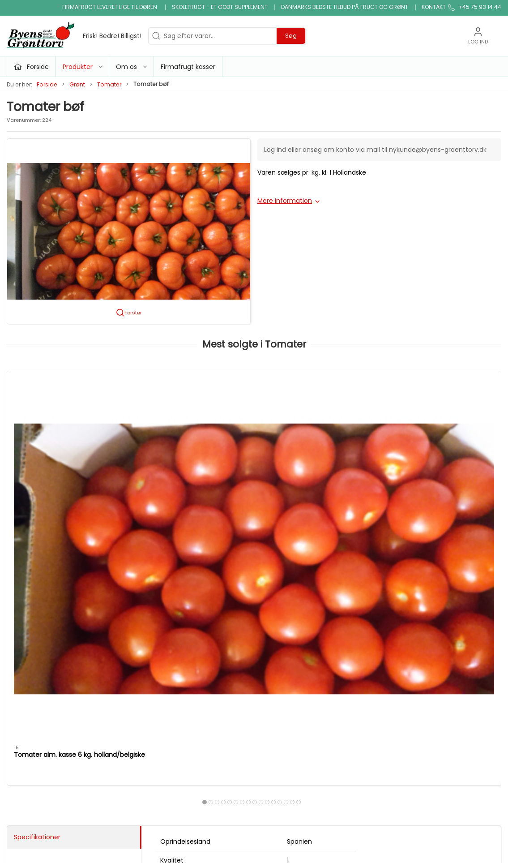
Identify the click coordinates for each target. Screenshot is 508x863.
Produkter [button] (83, 66)
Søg (291, 35)
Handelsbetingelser (376, 704)
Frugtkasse (276, 736)
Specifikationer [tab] (37, 562)
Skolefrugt (363, 679)
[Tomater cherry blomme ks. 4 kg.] (191, 417)
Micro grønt (195, 679)
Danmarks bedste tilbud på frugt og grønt (344, 7)
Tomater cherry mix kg (426, 472)
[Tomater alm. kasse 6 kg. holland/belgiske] (66, 417)
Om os (357, 640)
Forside (47, 84)
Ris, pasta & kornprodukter (281, 680)
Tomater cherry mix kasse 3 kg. (314, 472)
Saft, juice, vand (284, 710)
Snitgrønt (192, 717)
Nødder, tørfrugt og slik (213, 691)
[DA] (74, 36)
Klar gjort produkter (289, 640)
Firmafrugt (363, 666)
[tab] (242, 519)
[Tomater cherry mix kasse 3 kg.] (317, 417)
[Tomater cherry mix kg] (442, 417)
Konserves (193, 704)
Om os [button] (132, 66)
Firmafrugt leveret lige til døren (110, 7)
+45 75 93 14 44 (31, 656)
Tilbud (187, 640)
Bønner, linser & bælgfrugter (283, 658)
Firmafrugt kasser (188, 66)
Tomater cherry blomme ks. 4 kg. (186, 477)
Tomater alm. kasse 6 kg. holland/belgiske (53, 477)
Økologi (270, 698)
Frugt (186, 653)
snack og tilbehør (286, 723)
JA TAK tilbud (367, 691)
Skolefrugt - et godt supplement (220, 7)
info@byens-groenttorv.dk (48, 665)
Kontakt (434, 7)
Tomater (109, 84)
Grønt (77, 84)
